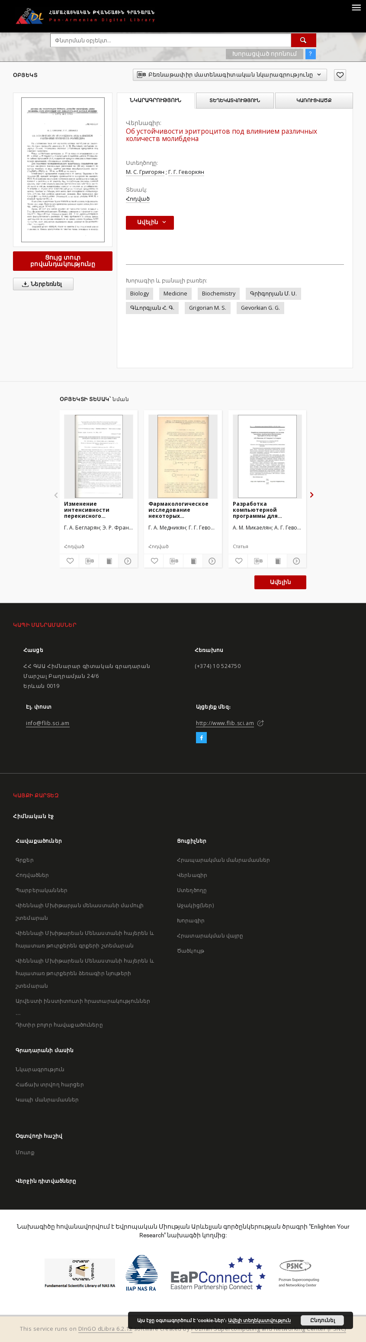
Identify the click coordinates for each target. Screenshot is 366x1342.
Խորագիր (191, 920)
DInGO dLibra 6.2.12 (105, 1328)
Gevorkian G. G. (260, 307)
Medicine (175, 293)
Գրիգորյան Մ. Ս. (273, 293)
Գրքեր (25, 860)
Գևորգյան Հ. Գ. (152, 307)
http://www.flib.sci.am (225, 723)
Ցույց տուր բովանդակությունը (62, 260)
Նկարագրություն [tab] (155, 100)
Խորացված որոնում (264, 53)
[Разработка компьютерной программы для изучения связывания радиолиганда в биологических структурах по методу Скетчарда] (267, 456)
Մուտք (25, 1152)
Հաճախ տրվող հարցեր (50, 1084)
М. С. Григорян (145, 172)
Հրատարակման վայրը (210, 935)
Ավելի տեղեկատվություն (259, 1320)
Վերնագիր (192, 875)
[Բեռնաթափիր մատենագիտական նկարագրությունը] (88, 561)
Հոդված (138, 198)
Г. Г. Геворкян (186, 172)
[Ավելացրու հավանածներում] (340, 75)
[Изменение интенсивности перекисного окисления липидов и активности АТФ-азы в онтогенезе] (98, 456)
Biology (139, 293)
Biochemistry (218, 293)
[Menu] (356, 7)
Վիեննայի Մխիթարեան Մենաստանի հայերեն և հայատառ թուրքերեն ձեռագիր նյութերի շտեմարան (85, 973)
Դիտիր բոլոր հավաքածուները (59, 1024)
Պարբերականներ (41, 890)
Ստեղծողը (192, 890)
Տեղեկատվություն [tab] (234, 100)
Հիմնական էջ (33, 816)
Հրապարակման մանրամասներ (223, 860)
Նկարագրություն (40, 1069)
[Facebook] (201, 738)
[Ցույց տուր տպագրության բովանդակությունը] (108, 561)
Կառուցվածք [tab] (313, 100)
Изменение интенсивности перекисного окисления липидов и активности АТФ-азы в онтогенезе (97, 510)
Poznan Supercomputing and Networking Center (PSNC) (268, 1328)
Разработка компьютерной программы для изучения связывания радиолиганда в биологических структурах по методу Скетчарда (265, 510)
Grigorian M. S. (207, 307)
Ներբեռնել (40, 284)
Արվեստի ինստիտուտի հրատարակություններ (83, 1001)
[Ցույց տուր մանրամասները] (126, 561)
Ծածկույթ (190, 950)
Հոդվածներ (32, 875)
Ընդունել (322, 1320)
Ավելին (280, 582)
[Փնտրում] (303, 40)
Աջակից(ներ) (195, 905)
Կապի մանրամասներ (47, 1099)
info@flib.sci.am (48, 723)
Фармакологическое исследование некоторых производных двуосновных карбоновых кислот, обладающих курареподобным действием (178, 510)
